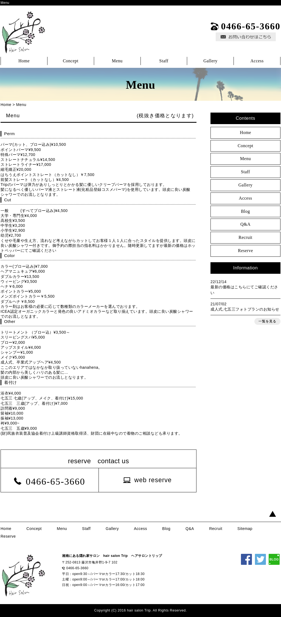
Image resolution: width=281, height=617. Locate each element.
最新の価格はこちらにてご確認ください (244, 290)
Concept (70, 60)
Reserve (245, 250)
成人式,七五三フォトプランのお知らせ (244, 309)
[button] (147, 480)
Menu (117, 60)
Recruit (245, 237)
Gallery (210, 60)
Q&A (245, 224)
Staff (163, 60)
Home (24, 60)
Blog (245, 211)
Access (256, 60)
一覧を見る (267, 321)
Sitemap (244, 528)
